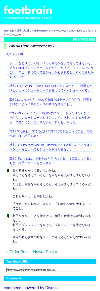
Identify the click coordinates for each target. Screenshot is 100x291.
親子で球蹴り (24, 30)
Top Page (9, 30)
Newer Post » (45, 252)
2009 (71, 30)
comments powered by (31, 288)
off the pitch (40, 30)
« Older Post (17, 252)
